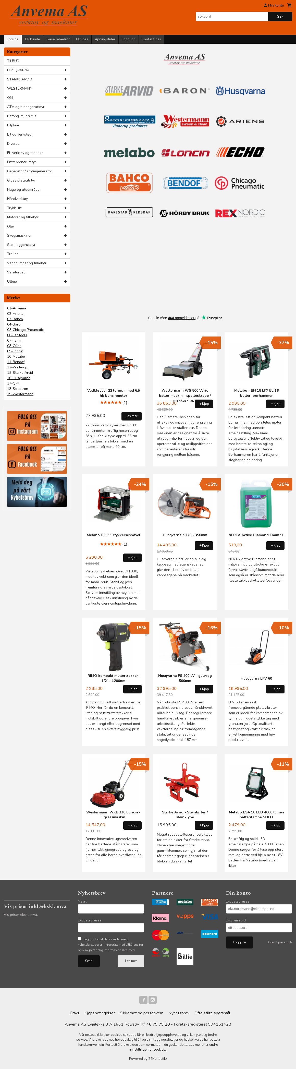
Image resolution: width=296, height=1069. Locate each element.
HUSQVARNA (18, 70)
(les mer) (128, 950)
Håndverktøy (17, 198)
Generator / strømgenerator (29, 171)
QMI (10, 97)
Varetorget (16, 272)
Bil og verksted (19, 134)
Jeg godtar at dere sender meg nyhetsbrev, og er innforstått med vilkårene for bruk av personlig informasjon (110, 944)
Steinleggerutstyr (21, 244)
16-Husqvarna (18, 378)
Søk (280, 16)
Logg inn (128, 39)
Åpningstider (105, 39)
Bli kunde (32, 39)
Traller (12, 253)
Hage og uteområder (24, 189)
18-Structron (17, 388)
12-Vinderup (17, 367)
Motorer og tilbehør (23, 217)
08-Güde (14, 345)
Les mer (131, 961)
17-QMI (13, 383)
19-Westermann (20, 394)
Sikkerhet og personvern (141, 1013)
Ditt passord (236, 920)
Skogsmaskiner (19, 235)
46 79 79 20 (158, 1024)
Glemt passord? (280, 942)
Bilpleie (13, 125)
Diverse (13, 143)
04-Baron (14, 324)
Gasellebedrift (58, 39)
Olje (10, 226)
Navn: (82, 901)
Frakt (74, 1013)
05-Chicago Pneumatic (25, 329)
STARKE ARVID (19, 79)
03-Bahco (15, 319)
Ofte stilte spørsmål (212, 1013)
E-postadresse (238, 901)
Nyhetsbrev (178, 1013)
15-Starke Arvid (20, 372)
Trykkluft (14, 208)
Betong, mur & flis (21, 116)
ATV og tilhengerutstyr (25, 106)
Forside (13, 39)
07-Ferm (14, 340)
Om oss (82, 39)
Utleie (12, 281)
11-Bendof (15, 361)
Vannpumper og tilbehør (26, 263)
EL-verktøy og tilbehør (25, 152)
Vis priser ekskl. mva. (21, 914)
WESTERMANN (19, 88)
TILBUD (13, 60)
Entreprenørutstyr (21, 162)
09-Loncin (15, 351)
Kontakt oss (151, 39)
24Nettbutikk (157, 1058)
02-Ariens (15, 313)
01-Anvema (16, 308)
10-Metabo (16, 356)
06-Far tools (17, 335)
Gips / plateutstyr (21, 180)
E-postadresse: (90, 920)
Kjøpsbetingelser (99, 1013)
